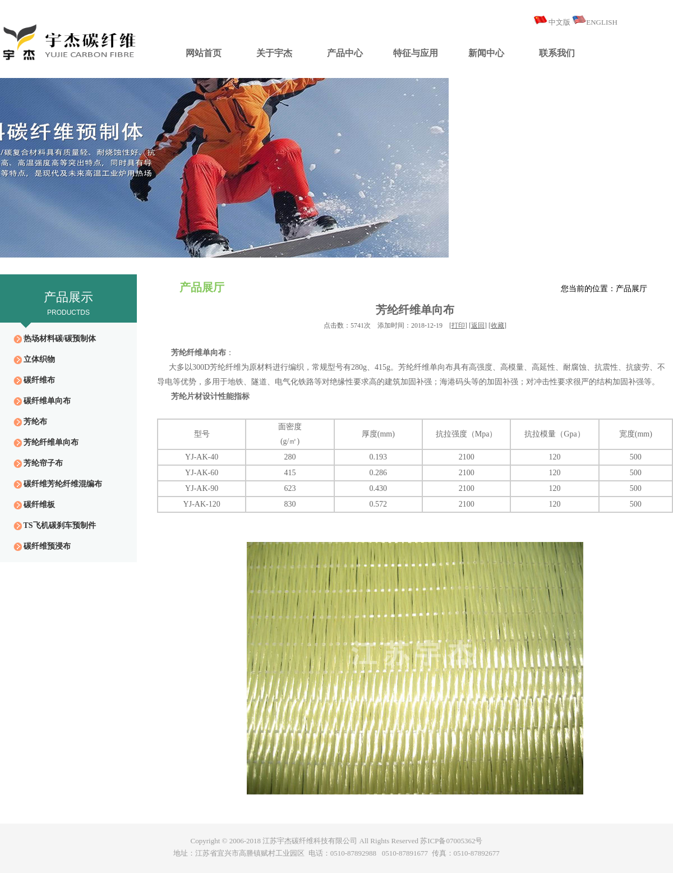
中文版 (559, 22)
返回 (478, 325)
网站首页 (204, 53)
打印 (458, 325)
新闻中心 (486, 53)
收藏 (497, 325)
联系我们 (557, 53)
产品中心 (345, 53)
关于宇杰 (274, 53)
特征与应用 (415, 53)
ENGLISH (601, 22)
